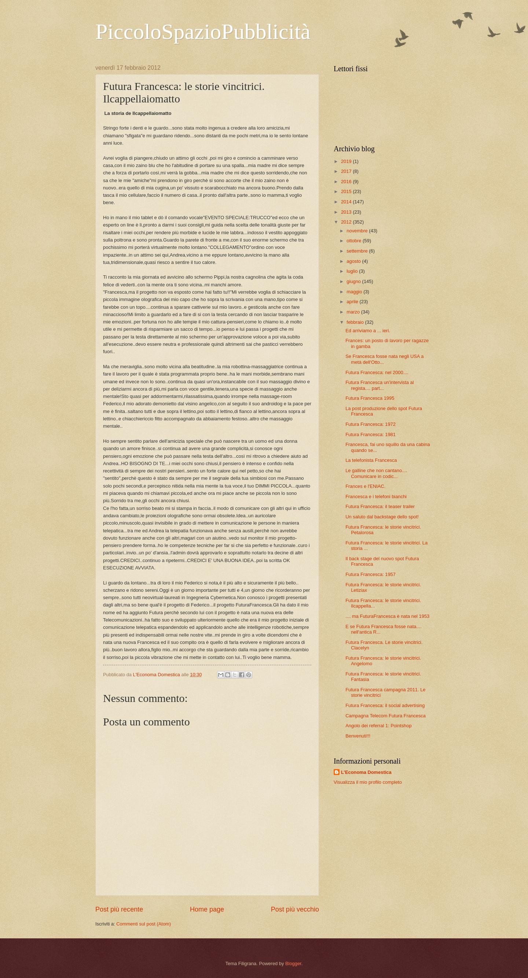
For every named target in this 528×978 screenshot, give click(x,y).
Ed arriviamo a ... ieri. (367, 330)
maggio (354, 291)
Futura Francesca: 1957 (370, 574)
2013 (347, 212)
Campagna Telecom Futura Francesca (385, 715)
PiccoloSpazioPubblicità (203, 31)
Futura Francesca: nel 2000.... (376, 372)
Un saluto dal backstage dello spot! (382, 516)
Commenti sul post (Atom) (143, 924)
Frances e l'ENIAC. (365, 486)
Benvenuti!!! (357, 736)
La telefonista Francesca (371, 460)
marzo (353, 312)
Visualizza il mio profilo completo (368, 782)
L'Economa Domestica (366, 772)
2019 (347, 161)
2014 (347, 201)
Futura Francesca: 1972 (370, 424)
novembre (357, 230)
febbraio (355, 322)
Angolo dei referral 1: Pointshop (378, 725)
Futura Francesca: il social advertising (385, 705)
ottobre (354, 240)
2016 (347, 181)
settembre (357, 251)
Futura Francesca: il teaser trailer (380, 506)
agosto (354, 261)
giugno (354, 281)
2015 (347, 191)
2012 (347, 222)
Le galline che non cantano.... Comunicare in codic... (376, 473)
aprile (352, 301)
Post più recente (119, 909)
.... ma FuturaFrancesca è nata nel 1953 (387, 616)
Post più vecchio (295, 909)
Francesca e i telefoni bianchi (376, 496)
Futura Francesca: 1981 (370, 434)
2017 (347, 171)
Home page (207, 909)
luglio (352, 271)
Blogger (293, 963)
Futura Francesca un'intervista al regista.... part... (379, 385)
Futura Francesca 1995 (369, 398)
